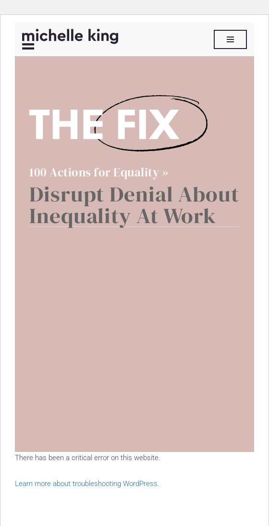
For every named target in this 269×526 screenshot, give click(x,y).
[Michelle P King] (70, 39)
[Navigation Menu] (230, 39)
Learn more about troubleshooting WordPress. (87, 483)
